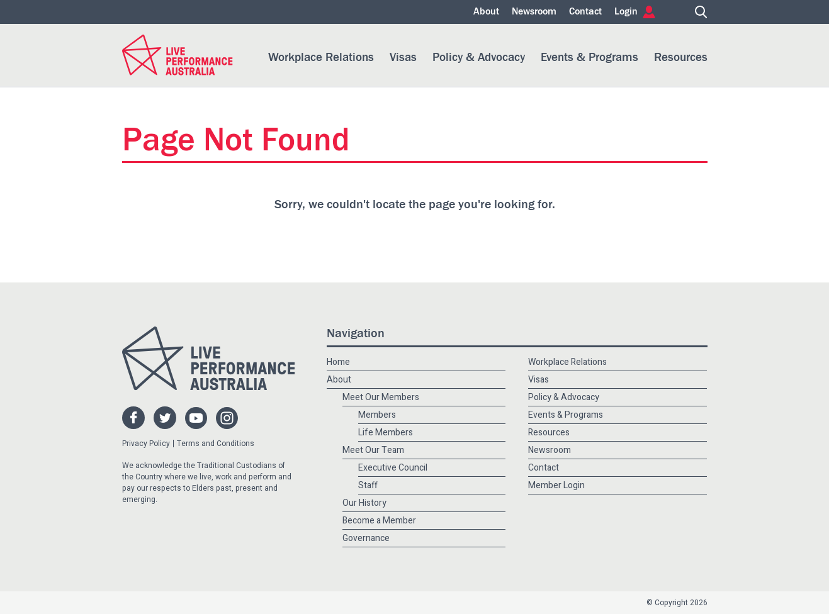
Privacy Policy (146, 443)
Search (701, 12)
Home (675, 12)
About (486, 12)
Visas (403, 58)
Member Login (556, 485)
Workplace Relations (321, 58)
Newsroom (534, 12)
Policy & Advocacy (478, 58)
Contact (585, 12)
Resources (681, 58)
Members (377, 414)
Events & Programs (589, 58)
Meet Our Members (380, 397)
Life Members (385, 432)
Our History (364, 503)
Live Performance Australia (177, 55)
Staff (368, 485)
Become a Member (379, 520)
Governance (366, 538)
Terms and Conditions (215, 443)
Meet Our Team (373, 450)
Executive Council (392, 467)
